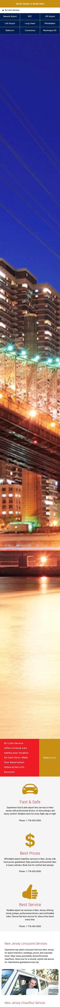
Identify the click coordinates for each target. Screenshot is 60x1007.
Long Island (30, 23)
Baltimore (10, 30)
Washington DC (50, 30)
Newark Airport (10, 16)
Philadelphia (50, 23)
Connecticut (30, 30)
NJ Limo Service (12, 10)
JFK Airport (50, 16)
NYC (30, 16)
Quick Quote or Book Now (30, 3)
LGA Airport (10, 23)
